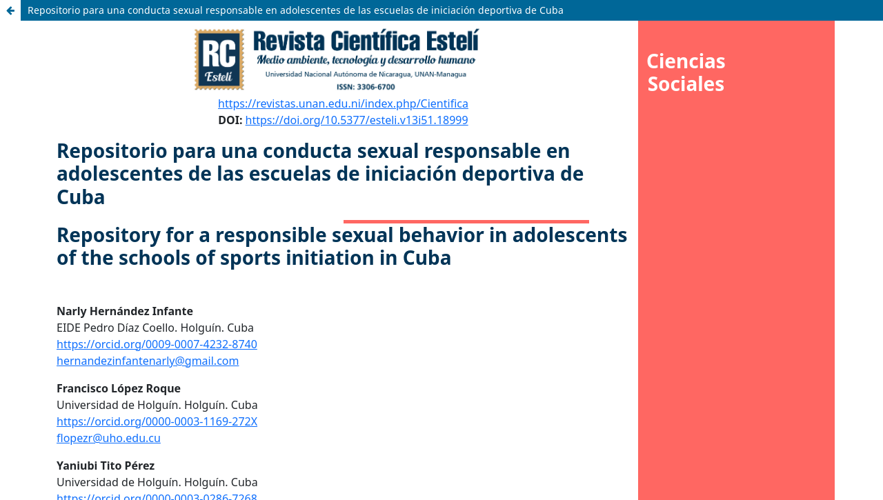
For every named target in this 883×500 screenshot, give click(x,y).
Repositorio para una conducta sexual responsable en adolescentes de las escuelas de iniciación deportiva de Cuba (296, 10)
